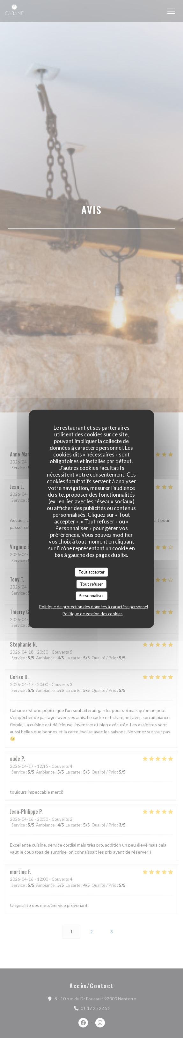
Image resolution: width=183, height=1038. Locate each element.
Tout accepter (91, 572)
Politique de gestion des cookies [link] (92, 613)
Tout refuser (91, 583)
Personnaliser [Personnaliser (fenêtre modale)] (91, 595)
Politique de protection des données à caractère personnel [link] (93, 606)
